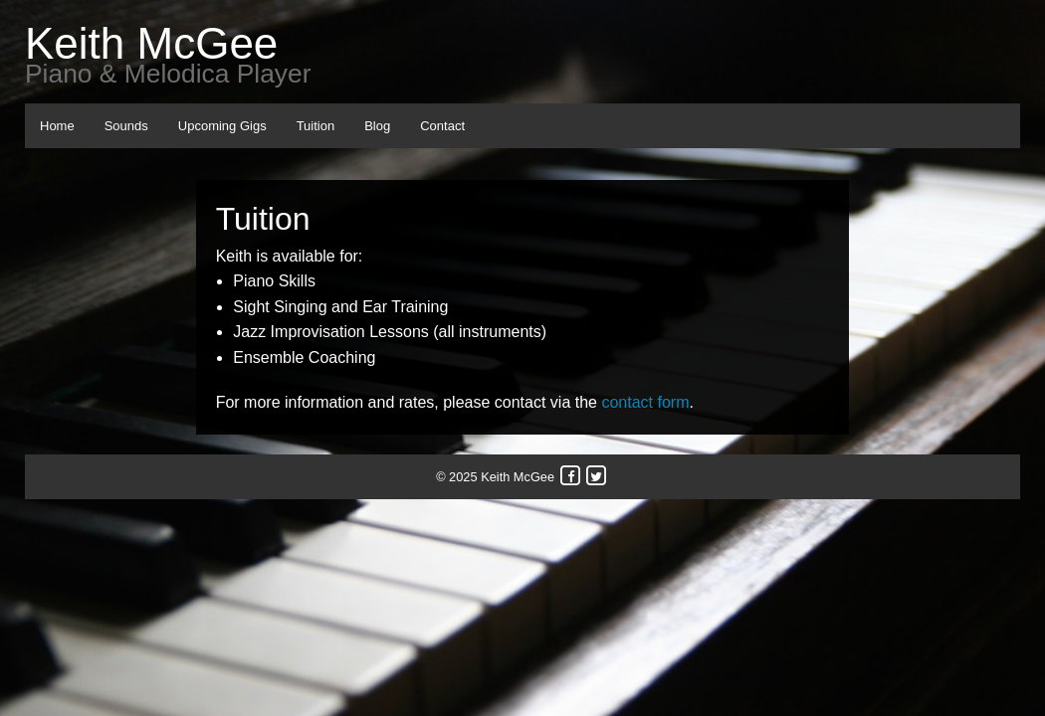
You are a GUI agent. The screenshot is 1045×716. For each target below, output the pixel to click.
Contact (442, 125)
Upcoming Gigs (222, 125)
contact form (645, 402)
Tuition (316, 125)
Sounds (126, 125)
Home (57, 125)
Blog (377, 125)
